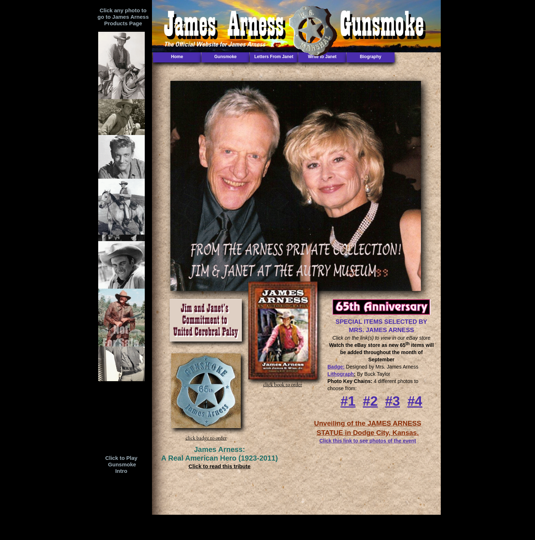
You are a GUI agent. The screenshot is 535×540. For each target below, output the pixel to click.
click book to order (282, 384)
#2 (370, 401)
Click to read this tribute (219, 466)
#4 (415, 401)
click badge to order (206, 437)
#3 (392, 401)
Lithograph (340, 374)
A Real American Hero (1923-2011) (219, 458)
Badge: (335, 367)
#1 (347, 401)
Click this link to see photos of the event (367, 441)
